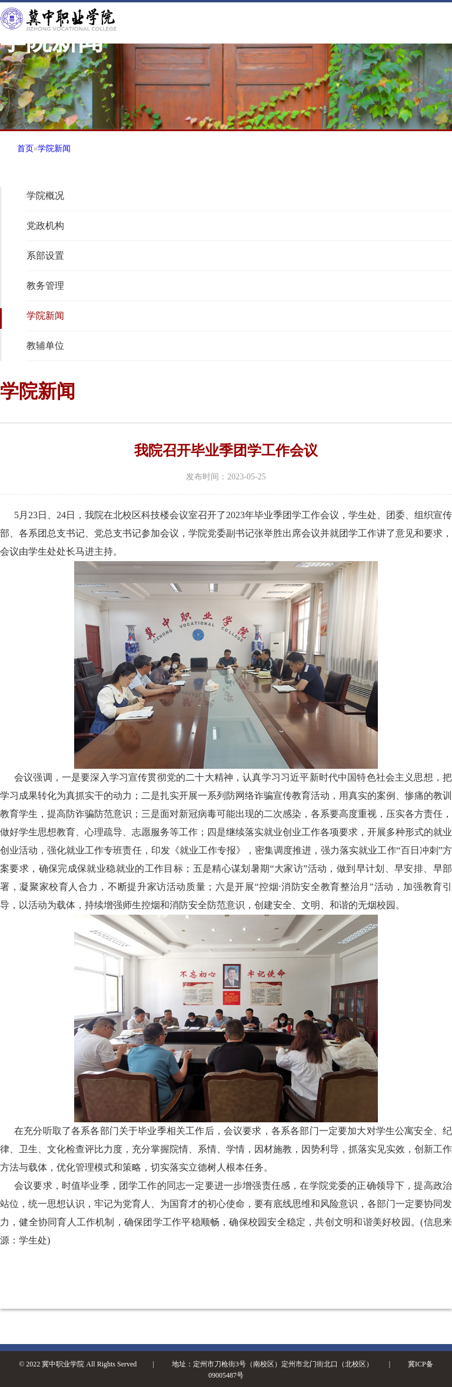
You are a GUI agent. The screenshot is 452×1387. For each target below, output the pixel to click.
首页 (25, 148)
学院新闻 (54, 148)
